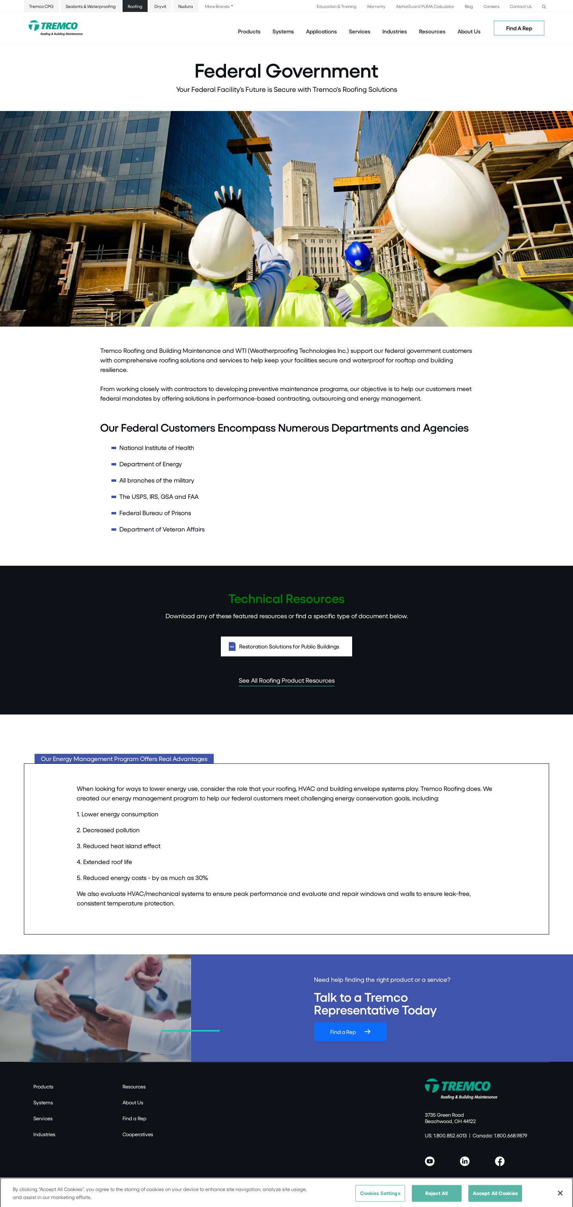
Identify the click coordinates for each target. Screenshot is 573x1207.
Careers (491, 6)
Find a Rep (343, 1031)
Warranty (376, 6)
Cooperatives (138, 1134)
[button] (544, 5)
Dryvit (160, 6)
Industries (44, 1134)
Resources (432, 31)
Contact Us (521, 6)
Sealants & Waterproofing (91, 6)
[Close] (560, 1196)
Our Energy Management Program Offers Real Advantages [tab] (124, 758)
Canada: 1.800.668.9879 (500, 1135)
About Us (469, 31)
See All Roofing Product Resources (287, 680)
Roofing (135, 6)
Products (249, 31)
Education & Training (337, 6)
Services (43, 1118)
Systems (43, 1102)
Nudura (185, 6)
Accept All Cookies (495, 1196)
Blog (469, 6)
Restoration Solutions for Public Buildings (286, 646)
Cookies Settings (380, 1196)
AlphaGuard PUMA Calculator (425, 6)
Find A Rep (519, 28)
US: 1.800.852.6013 (446, 1135)
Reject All (436, 1196)
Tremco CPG (41, 6)
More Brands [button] (217, 6)
